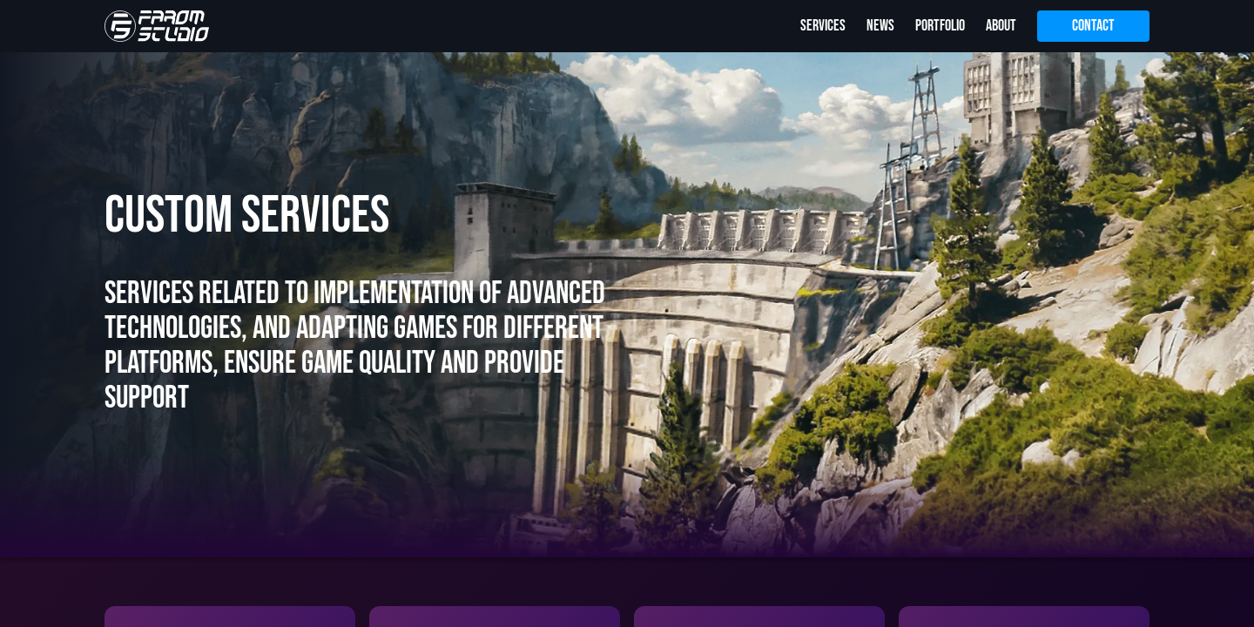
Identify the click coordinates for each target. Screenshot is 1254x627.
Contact (1093, 26)
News (880, 26)
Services (823, 26)
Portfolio (940, 26)
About (1001, 26)
